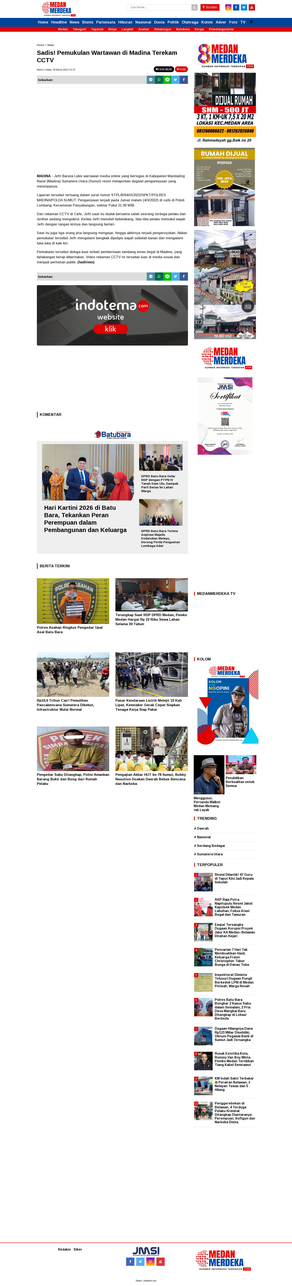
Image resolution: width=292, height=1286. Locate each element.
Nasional (143, 22)
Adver (221, 22)
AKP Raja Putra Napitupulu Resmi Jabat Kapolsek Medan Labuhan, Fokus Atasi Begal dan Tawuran (234, 907)
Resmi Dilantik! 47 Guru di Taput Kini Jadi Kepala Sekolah (234, 878)
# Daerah (201, 828)
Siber (78, 1249)
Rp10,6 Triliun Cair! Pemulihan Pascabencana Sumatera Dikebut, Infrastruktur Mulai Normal (65, 705)
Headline (59, 22)
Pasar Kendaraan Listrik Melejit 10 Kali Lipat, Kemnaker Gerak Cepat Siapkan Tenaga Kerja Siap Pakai (148, 705)
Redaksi (64, 1249)
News (74, 22)
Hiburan (125, 22)
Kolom (207, 22)
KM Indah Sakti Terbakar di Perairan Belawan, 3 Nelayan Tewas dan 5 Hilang (234, 1084)
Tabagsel (79, 29)
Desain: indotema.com (146, 1281)
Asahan (143, 29)
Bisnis (87, 22)
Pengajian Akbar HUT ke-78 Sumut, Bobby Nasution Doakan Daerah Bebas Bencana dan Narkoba (150, 779)
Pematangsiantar (221, 29)
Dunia (159, 22)
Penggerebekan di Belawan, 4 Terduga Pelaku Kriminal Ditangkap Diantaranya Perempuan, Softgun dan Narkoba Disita (235, 1113)
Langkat (127, 29)
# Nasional (202, 837)
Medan (63, 29)
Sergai (199, 29)
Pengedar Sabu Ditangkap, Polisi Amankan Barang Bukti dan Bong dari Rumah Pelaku (73, 779)
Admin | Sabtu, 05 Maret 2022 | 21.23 (56, 69)
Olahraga (190, 22)
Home (43, 22)
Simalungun (162, 29)
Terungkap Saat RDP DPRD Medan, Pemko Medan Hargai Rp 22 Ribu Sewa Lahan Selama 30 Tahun (151, 619)
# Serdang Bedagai (209, 846)
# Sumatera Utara (208, 854)
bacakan (164, 69)
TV (242, 22)
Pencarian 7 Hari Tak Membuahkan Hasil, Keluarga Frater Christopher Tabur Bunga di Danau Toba (232, 957)
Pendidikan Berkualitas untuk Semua (240, 782)
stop (181, 69)
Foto (233, 22)
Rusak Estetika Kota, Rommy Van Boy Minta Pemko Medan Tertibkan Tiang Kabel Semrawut (234, 1059)
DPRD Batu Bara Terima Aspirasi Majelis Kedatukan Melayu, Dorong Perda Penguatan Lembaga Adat (160, 538)
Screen (210, 7)
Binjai (112, 29)
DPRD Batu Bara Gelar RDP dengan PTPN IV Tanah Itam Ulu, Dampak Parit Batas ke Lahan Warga (159, 483)
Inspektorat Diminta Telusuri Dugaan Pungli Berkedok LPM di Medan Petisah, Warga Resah (234, 980)
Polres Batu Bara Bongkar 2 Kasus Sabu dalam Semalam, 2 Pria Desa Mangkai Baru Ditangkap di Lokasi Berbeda (233, 1009)
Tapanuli (97, 29)
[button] (251, 20)
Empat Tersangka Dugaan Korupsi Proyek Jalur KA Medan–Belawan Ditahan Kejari (235, 930)
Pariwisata (105, 22)
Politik (173, 22)
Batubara (183, 29)
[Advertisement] (112, 380)
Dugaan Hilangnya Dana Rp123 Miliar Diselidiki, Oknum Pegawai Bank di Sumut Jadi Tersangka (234, 1034)
